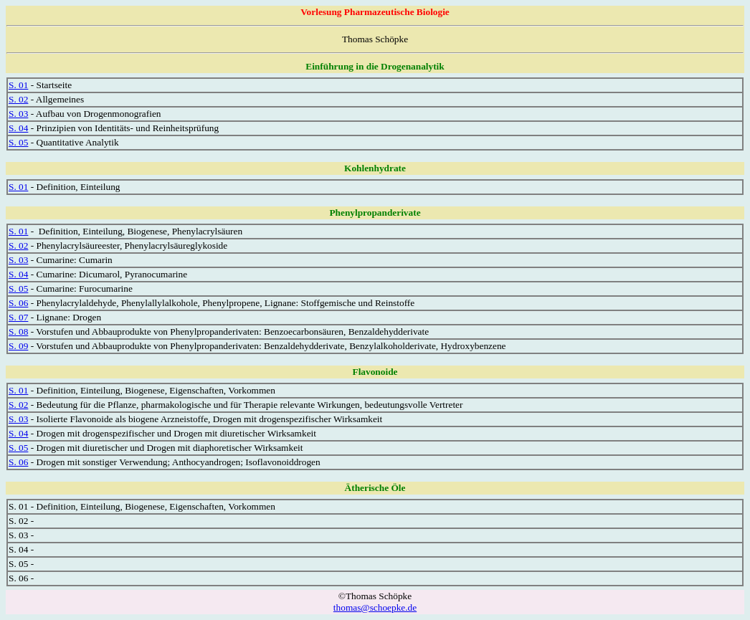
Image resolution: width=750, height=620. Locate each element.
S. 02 (18, 99)
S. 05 (18, 142)
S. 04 (18, 128)
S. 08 (18, 331)
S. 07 (18, 317)
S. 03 (18, 113)
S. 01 (18, 85)
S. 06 (18, 302)
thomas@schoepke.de (375, 607)
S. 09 (18, 345)
